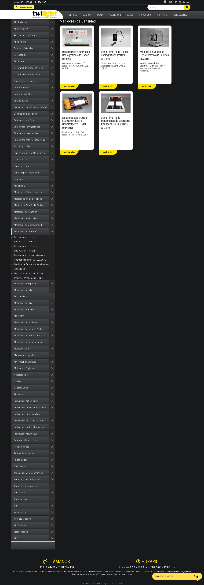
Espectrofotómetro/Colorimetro (29, 153)
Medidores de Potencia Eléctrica (29, 335)
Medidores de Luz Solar (25, 322)
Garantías (118, 583)
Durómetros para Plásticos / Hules (30, 140)
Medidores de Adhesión (25, 211)
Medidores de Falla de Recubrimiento (24, 293)
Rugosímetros (20, 459)
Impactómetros (21, 166)
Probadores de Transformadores (30, 427)
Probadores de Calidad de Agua (29, 420)
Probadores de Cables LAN (27, 414)
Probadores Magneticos (25, 433)
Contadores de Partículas (26, 81)
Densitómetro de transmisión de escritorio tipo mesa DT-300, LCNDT (30, 257)
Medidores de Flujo (23, 303)
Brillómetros (20, 61)
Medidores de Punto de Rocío (28, 342)
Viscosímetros (21, 531)
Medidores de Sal (22, 348)
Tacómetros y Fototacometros (28, 473)
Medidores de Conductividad (28, 225)
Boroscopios (20, 54)
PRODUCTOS (72, 15)
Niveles (17, 381)
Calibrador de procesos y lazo (28, 68)
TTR (16, 505)
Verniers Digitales (22, 518)
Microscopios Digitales (25, 361)
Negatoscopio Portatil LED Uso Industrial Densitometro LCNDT (29, 275)
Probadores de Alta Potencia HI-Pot (31, 407)
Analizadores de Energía (25, 35)
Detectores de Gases (24, 94)
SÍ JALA (100, 15)
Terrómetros (20, 492)
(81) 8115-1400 (21, 2)
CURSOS (130, 15)
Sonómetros (20, 466)
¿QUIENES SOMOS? (180, 15)
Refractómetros (21, 446)
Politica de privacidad (105, 583)
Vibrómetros (20, 525)
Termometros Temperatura (27, 486)
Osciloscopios (21, 387)
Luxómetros (19, 179)
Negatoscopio (21, 374)
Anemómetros (21, 41)
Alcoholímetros (21, 22)
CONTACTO (162, 15)
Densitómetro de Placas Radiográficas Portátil (25, 248)
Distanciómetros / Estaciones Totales (31, 107)
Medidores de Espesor (25, 283)
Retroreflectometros (24, 453)
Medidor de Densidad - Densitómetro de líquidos (31, 266)
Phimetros (19, 394)
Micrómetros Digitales (24, 355)
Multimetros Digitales (24, 368)
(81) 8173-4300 (38, 2)
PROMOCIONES (145, 15)
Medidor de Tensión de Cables (28, 205)
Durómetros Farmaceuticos (27, 126)
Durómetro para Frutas (24, 120)
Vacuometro (20, 512)
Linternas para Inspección (26, 172)
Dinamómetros (21, 100)
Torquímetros (20, 499)
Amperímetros (21, 28)
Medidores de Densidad (25, 231)
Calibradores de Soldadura (27, 74)
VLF (16, 538)
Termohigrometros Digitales (27, 479)
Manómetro (19, 185)
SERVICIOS (87, 15)
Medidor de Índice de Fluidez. (28, 198)
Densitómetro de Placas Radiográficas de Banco (25, 239)
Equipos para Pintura (23, 146)
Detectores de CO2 (23, 87)
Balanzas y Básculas (23, 48)
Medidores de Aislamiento (26, 218)
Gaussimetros (20, 159)
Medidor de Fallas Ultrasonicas (29, 192)
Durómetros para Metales (26, 133)
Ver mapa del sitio (88, 583)
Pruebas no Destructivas (25, 440)
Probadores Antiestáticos (26, 401)
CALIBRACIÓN (115, 15)
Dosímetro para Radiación (26, 113)
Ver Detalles (69, 86)
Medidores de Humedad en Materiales (27, 312)
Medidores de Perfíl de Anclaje (29, 329)
